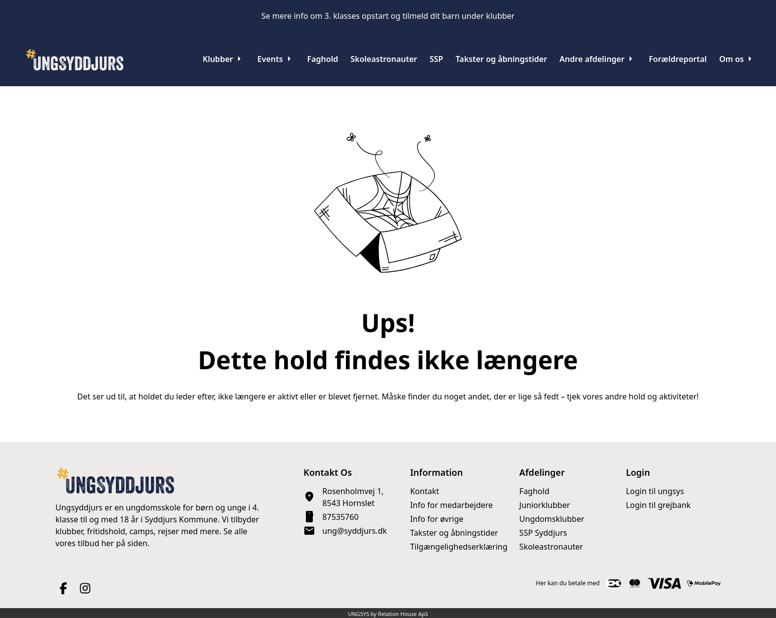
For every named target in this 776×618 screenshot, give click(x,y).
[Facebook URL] (63, 588)
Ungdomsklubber (551, 518)
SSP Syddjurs (543, 532)
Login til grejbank (658, 505)
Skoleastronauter (551, 546)
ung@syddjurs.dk (354, 530)
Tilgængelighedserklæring (459, 546)
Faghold (534, 491)
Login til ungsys (655, 491)
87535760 (340, 516)
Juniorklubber (544, 505)
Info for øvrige (437, 518)
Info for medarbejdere (451, 505)
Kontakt (424, 491)
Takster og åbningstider (454, 532)
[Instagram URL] (85, 588)
